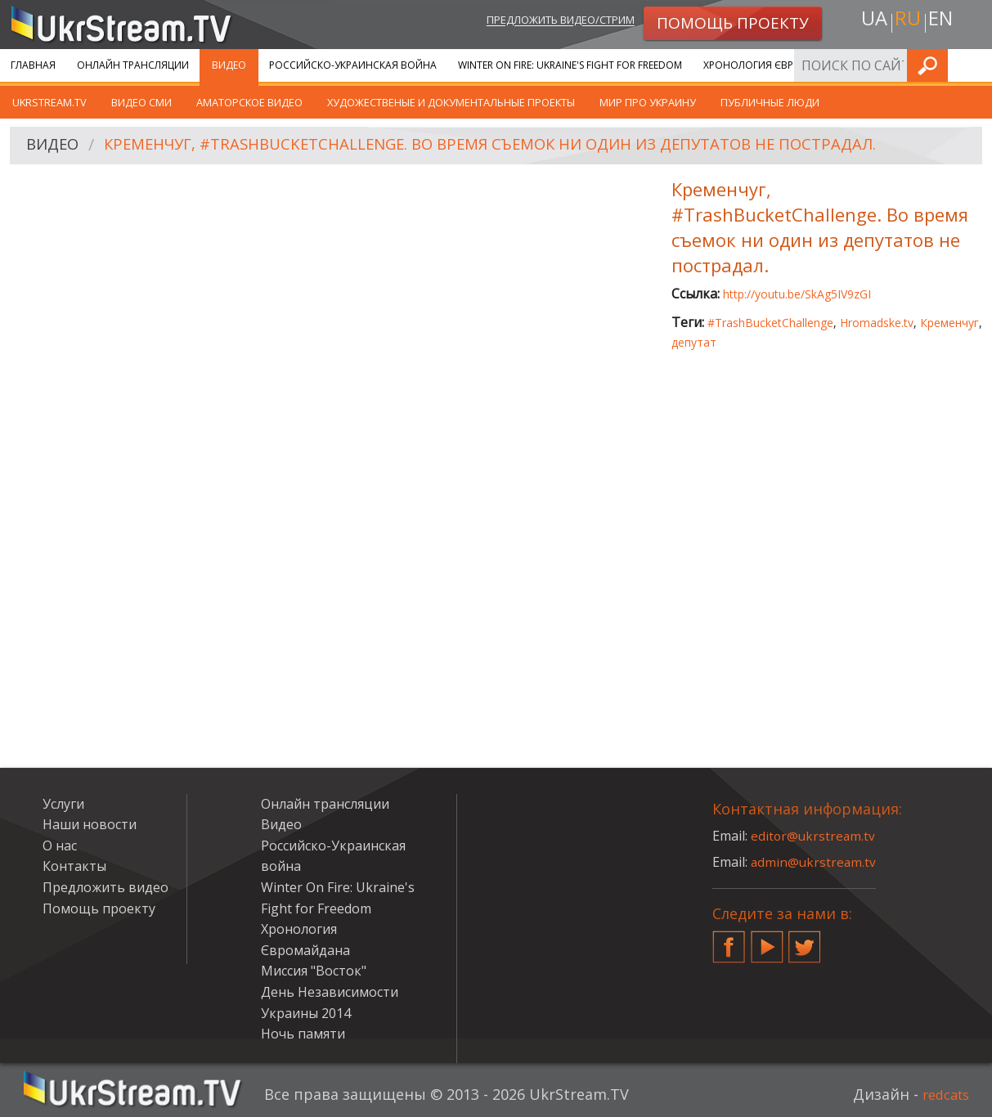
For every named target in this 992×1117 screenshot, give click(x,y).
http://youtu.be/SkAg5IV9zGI (797, 294)
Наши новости (90, 824)
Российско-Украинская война (353, 65)
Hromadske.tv (876, 322)
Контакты (74, 866)
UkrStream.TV (49, 102)
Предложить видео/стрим (543, 21)
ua (870, 22)
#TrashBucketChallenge (770, 322)
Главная (33, 65)
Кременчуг (949, 322)
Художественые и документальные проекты (451, 102)
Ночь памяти (303, 1034)
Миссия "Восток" (313, 971)
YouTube (767, 940)
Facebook (728, 940)
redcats (942, 1094)
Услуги (63, 804)
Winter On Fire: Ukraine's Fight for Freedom (570, 65)
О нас (60, 846)
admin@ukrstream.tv (814, 862)
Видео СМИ (141, 102)
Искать (975, 65)
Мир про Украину (647, 102)
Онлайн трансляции (133, 65)
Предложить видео (105, 887)
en (943, 22)
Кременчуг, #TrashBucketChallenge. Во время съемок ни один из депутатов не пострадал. (522, 146)
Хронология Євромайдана (777, 65)
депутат (693, 342)
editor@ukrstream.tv (814, 836)
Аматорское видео (249, 102)
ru (907, 22)
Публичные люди (769, 102)
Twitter (804, 940)
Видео (229, 65)
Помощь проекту (99, 908)
